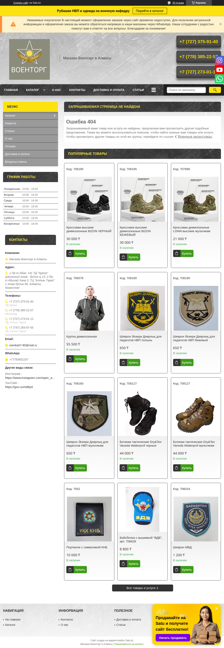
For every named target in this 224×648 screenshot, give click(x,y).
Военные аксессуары (195, 137)
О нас (56, 90)
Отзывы (10, 146)
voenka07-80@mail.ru (23, 345)
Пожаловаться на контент (128, 644)
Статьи (138, 90)
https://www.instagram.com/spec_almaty (30, 377)
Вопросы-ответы (16, 161)
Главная (11, 90)
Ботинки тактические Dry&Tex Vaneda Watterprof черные (140, 443)
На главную (12, 619)
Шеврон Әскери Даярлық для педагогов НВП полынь (140, 338)
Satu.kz (129, 640)
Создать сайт (20, 2)
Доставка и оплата (109, 90)
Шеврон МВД (182, 547)
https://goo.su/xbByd (19, 387)
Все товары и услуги (141, 588)
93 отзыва (178, 2)
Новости (10, 123)
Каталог (32, 90)
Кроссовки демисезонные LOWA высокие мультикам (191, 229)
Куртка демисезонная (81, 336)
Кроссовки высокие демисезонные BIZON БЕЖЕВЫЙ (135, 231)
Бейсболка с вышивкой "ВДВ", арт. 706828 (141, 539)
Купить (80, 253)
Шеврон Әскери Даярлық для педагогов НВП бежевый (194, 338)
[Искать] (215, 90)
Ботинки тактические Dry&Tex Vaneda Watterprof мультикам (194, 443)
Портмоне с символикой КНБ (86, 547)
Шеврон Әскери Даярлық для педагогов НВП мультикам (87, 443)
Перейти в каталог (150, 11)
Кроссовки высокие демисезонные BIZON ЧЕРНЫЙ (88, 229)
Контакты (77, 90)
